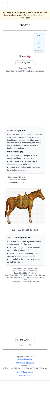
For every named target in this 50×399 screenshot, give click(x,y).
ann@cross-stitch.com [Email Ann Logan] (25, 363)
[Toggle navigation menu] (5, 5)
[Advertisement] (25, 99)
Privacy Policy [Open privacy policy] (25, 376)
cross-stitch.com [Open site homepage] (25, 359)
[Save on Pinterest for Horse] (29, 56)
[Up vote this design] (39, 39)
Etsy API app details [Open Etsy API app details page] (25, 372)
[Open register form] (25, 68)
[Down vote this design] (39, 47)
